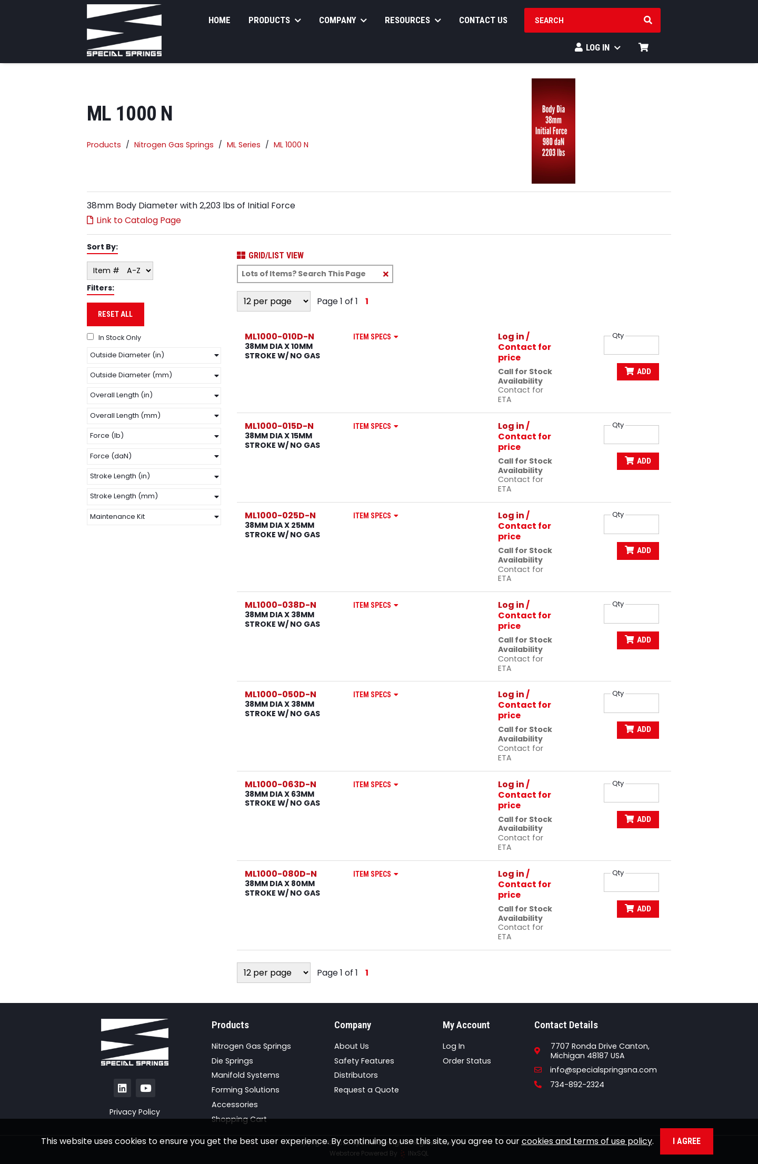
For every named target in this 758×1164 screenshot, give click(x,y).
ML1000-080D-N (281, 874)
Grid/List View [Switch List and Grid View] (270, 255)
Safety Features (364, 1061)
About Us (351, 1046)
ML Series (244, 145)
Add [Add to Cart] (637, 372)
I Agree (687, 1141)
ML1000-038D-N (280, 605)
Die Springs (232, 1061)
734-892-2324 (569, 1084)
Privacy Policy (134, 1112)
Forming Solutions (246, 1090)
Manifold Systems (246, 1075)
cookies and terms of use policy (587, 1141)
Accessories (235, 1104)
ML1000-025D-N (280, 515)
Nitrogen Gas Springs (174, 145)
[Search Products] (648, 23)
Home (219, 23)
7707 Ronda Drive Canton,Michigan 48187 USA (600, 1051)
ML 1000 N (291, 145)
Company (343, 23)
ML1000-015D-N (279, 426)
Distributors (356, 1075)
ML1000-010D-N (279, 336)
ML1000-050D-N (280, 694)
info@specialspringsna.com (595, 1070)
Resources (413, 23)
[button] (154, 355)
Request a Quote (366, 1090)
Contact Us (483, 23)
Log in (511, 336)
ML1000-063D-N (280, 784)
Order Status (467, 1061)
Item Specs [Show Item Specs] (378, 337)
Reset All (115, 314)
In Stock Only (114, 337)
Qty (618, 336)
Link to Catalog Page (134, 220)
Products (274, 23)
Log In (598, 50)
